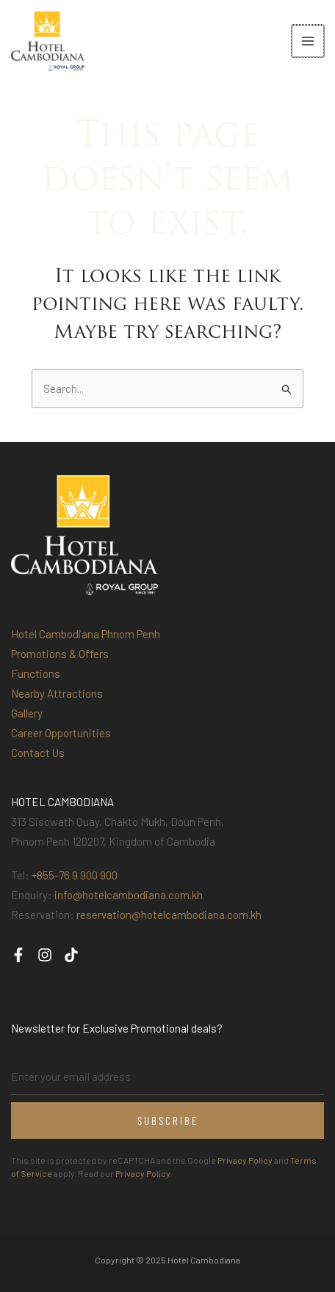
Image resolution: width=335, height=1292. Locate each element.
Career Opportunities (61, 732)
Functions (35, 673)
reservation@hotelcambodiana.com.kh (169, 914)
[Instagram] (44, 955)
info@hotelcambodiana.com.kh (128, 894)
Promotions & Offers (60, 653)
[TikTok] (71, 955)
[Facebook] (18, 955)
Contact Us (38, 752)
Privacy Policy (245, 1160)
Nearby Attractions (57, 693)
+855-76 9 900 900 (75, 875)
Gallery (27, 713)
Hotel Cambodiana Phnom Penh (85, 634)
